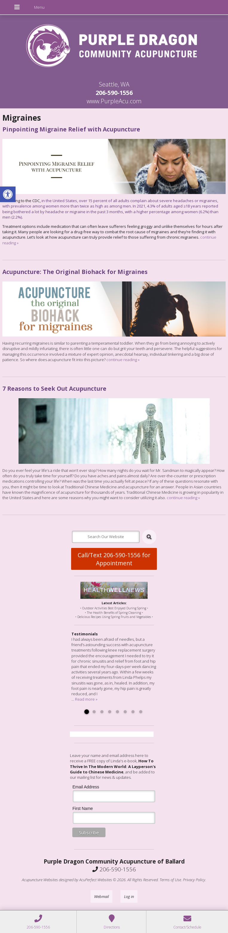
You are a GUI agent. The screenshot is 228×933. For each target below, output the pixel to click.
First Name (82, 808)
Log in (129, 896)
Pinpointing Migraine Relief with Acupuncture (71, 129)
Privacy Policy (194, 879)
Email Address (85, 786)
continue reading (123, 359)
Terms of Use (170, 879)
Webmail (101, 896)
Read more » (86, 699)
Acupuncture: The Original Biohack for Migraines (75, 272)
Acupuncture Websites (40, 879)
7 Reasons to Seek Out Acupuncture (54, 388)
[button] (8, 194)
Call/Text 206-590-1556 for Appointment (114, 559)
